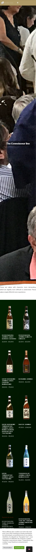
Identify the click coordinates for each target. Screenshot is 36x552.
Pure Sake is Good (8, 3)
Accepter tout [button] (19, 547)
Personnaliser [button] (8, 547)
